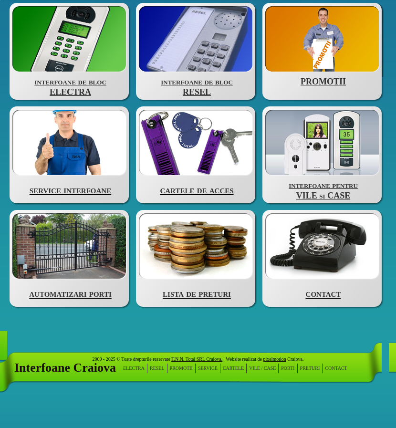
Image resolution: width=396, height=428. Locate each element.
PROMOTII (181, 368)
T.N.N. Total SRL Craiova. (196, 359)
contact (336, 368)
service (208, 368)
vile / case (262, 368)
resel (157, 368)
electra (134, 368)
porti (287, 368)
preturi (310, 368)
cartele (233, 368)
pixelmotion (274, 359)
